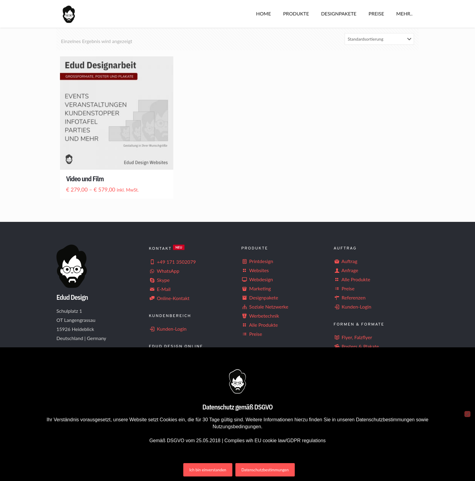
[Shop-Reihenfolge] (379, 39)
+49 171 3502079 (172, 262)
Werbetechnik (260, 316)
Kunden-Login (168, 329)
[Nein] (467, 414)
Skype (159, 280)
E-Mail (160, 289)
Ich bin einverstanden (207, 469)
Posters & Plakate (356, 346)
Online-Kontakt (169, 298)
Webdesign (257, 279)
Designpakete (259, 297)
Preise (251, 334)
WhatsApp (164, 271)
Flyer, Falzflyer (353, 337)
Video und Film (85, 178)
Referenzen (349, 297)
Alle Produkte (259, 325)
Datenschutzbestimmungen (265, 469)
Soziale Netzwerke (264, 306)
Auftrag (345, 261)
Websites (255, 270)
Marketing (256, 288)
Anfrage (346, 270)
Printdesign (257, 261)
